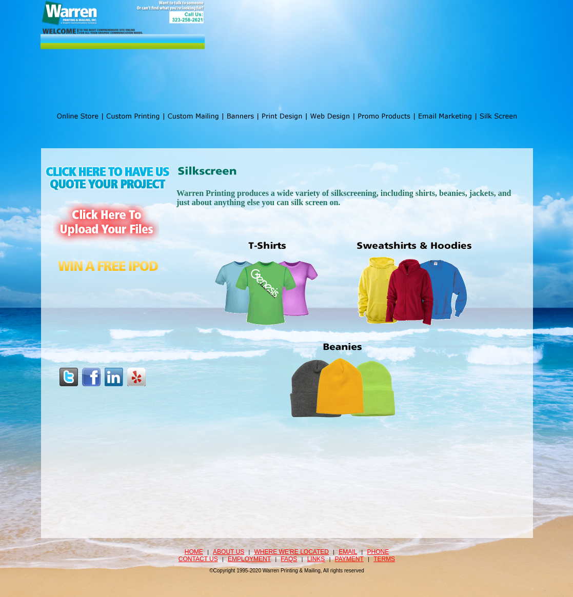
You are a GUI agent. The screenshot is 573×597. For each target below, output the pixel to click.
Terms (384, 559)
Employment (249, 559)
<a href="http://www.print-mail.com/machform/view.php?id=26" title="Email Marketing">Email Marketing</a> (344, 338)
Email (348, 551)
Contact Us (198, 559)
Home (194, 551)
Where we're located (291, 551)
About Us (228, 551)
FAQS (289, 559)
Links (316, 559)
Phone (378, 551)
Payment (349, 559)
